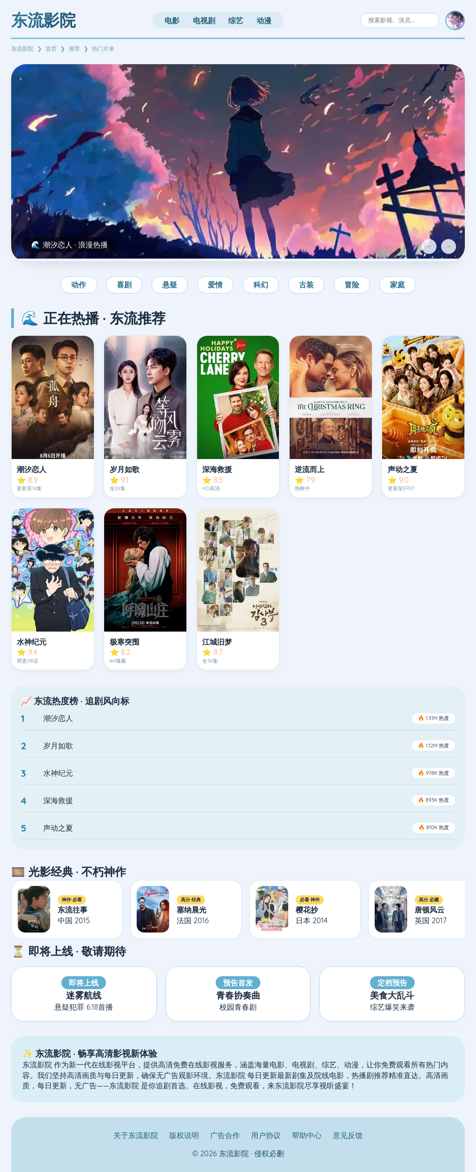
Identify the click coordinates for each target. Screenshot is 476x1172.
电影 (172, 20)
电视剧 (204, 20)
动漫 (264, 20)
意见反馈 (348, 1135)
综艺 (235, 20)
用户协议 (266, 1135)
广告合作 (225, 1135)
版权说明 (184, 1135)
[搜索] (399, 20)
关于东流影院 (135, 1135)
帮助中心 (307, 1135)
